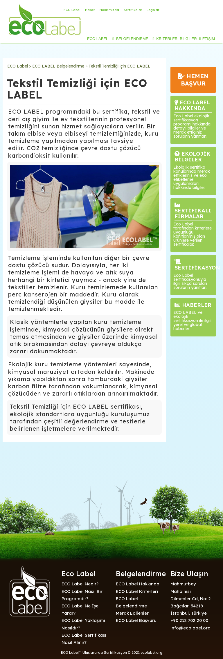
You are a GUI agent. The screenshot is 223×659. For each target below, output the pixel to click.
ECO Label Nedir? (80, 584)
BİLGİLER (188, 39)
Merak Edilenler (132, 613)
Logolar (153, 10)
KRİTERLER (166, 39)
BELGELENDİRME (132, 39)
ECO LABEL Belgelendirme (58, 66)
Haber (90, 10)
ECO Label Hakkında (137, 584)
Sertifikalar (133, 10)
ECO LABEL (97, 39)
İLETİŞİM (207, 39)
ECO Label (72, 10)
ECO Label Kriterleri (137, 591)
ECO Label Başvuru (136, 620)
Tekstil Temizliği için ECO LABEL (119, 66)
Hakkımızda (109, 10)
